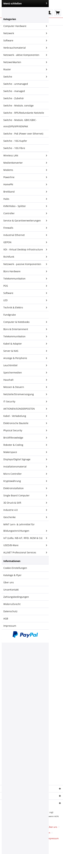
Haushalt (25, 380)
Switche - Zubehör (13, 98)
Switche (25, 76)
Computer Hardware (25, 26)
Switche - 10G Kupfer (15, 140)
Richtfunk (25, 257)
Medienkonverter (25, 163)
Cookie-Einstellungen (15, 568)
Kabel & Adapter (25, 343)
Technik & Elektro (25, 307)
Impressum (9, 625)
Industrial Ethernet (25, 235)
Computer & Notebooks (25, 322)
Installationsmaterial (25, 466)
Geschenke (25, 517)
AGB (5, 618)
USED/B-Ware (25, 545)
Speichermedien (25, 372)
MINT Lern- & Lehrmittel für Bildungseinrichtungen (25, 528)
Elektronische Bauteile (25, 423)
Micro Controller (25, 474)
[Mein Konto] (49, 12)
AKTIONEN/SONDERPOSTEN (25, 409)
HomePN (25, 184)
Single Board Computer (25, 495)
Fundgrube (9, 314)
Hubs (25, 199)
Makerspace (25, 452)
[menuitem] (49, 12)
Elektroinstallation (25, 488)
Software (25, 40)
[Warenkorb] (57, 12)
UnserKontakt (11, 589)
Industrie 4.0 (25, 510)
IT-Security (25, 401)
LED (25, 300)
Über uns (8, 582)
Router (25, 69)
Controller (25, 213)
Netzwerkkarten (25, 62)
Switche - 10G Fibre (14, 148)
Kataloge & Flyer (12, 575)
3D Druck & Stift (25, 503)
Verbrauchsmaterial (25, 48)
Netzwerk (25, 33)
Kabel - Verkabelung (25, 416)
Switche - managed (14, 91)
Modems (25, 170)
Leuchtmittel (25, 365)
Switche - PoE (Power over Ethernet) (23, 133)
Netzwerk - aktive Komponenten (25, 55)
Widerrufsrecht (11, 604)
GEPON (25, 242)
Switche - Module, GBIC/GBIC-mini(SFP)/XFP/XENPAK (20, 123)
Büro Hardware (25, 271)
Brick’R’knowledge (25, 437)
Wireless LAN (25, 155)
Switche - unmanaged (15, 83)
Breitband (25, 191)
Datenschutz (10, 611)
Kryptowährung (25, 481)
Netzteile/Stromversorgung (25, 394)
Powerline (25, 177)
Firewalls (25, 228)
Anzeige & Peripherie (25, 358)
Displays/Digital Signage (25, 459)
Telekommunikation (25, 278)
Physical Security (25, 430)
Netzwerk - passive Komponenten (25, 264)
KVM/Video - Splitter (25, 206)
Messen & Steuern (25, 387)
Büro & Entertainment (25, 329)
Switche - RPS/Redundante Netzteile (23, 112)
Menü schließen (25, 3)
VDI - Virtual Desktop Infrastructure (25, 249)
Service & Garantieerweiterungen (25, 220)
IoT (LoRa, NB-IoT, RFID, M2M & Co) (25, 538)
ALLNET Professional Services (25, 552)
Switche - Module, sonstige (18, 105)
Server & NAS (25, 351)
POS (25, 286)
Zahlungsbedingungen (16, 596)
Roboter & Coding (25, 445)
